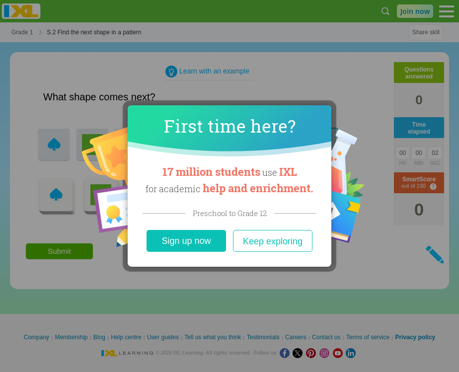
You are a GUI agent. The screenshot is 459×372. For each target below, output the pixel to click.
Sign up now (186, 241)
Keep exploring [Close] (273, 241)
